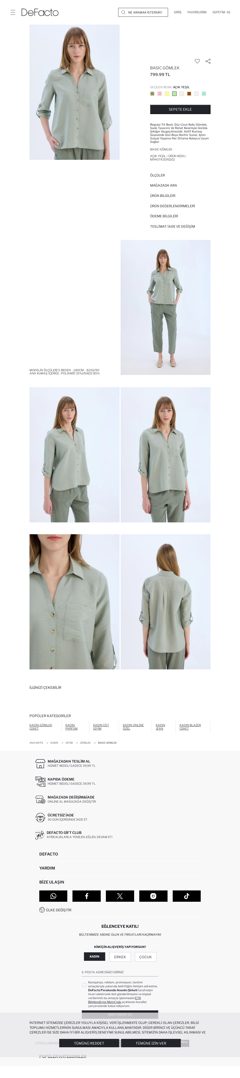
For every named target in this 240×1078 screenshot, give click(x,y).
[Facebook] (86, 896)
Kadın (94, 956)
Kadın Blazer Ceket (190, 726)
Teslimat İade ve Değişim (172, 226)
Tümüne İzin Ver (151, 1043)
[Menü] (13, 12)
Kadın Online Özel (133, 726)
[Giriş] (178, 12)
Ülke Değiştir (58, 910)
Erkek (120, 957)
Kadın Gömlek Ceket (40, 726)
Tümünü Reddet (89, 1043)
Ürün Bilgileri (162, 196)
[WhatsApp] (53, 896)
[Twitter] (120, 896)
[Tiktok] (187, 896)
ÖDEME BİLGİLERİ (164, 216)
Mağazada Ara (163, 185)
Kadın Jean (160, 726)
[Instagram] (153, 896)
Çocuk (145, 957)
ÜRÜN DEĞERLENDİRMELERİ (172, 206)
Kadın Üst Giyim (101, 726)
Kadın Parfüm (71, 726)
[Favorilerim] (197, 12)
